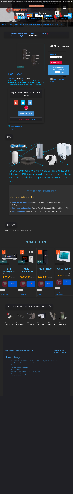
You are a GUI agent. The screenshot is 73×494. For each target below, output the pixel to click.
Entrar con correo (26, 113)
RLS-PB (28, 322)
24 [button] (56, 302)
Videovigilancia (11, 359)
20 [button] (49, 302)
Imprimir (13, 129)
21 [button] (51, 302)
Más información (39, 6)
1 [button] (15, 302)
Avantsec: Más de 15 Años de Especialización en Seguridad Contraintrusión (22, 444)
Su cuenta (50, 18)
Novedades (21, 359)
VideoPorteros (11, 388)
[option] (9, 273)
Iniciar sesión (63, 18)
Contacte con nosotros (35, 18)
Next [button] (69, 273)
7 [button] (26, 302)
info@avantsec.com (60, 373)
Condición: (11, 78)
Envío (19, 390)
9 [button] (29, 302)
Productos (18, 24)
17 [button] (44, 302)
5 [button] (22, 302)
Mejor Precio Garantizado (32, 24)
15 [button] (40, 302)
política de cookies (48, 3)
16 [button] (42, 302)
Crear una (33, 119)
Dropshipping (22, 403)
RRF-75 (60, 322)
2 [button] (17, 302)
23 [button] (54, 302)
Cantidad (53, 54)
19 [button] (47, 302)
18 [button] (45, 302)
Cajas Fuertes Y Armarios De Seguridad (10, 443)
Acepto (32, 6)
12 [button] (35, 302)
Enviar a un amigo (16, 126)
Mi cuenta (30, 351)
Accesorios (10, 413)
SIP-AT (6, 322)
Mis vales (31, 380)
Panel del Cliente (7, 24)
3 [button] (18, 302)
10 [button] (31, 302)
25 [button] (58, 302)
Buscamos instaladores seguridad (21, 408)
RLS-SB (49, 322)
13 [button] (36, 302)
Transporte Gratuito (50, 24)
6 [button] (24, 302)
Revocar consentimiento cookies (22, 427)
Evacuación (10, 450)
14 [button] (38, 302)
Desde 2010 (63, 24)
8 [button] (27, 302)
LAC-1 (17, 322)
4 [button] (20, 302)
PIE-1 (38, 322)
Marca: (23, 78)
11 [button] (33, 302)
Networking (10, 371)
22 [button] (53, 302)
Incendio (9, 422)
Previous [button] (3, 273)
